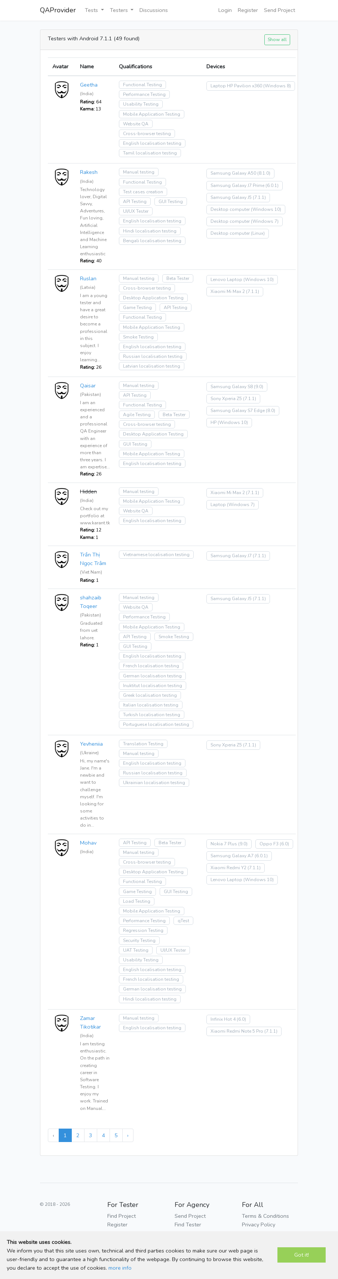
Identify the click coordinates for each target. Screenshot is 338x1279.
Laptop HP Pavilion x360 (236, 86)
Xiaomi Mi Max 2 (228, 291)
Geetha (89, 84)
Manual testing (138, 172)
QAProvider (58, 10)
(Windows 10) (266, 209)
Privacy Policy (258, 1224)
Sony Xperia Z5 (226, 399)
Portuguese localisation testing (156, 724)
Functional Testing (142, 85)
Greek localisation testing (150, 695)
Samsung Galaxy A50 (233, 173)
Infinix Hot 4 (223, 1019)
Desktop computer (230, 209)
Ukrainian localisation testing (154, 783)
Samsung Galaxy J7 (231, 556)
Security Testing (139, 940)
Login (225, 10)
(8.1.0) (263, 173)
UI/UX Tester (135, 211)
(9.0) (258, 387)
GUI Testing (171, 202)
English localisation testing (152, 143)
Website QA (135, 124)
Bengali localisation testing (152, 241)
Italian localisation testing (150, 705)
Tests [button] (92, 10)
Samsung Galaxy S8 (232, 387)
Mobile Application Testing (151, 114)
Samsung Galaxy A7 (232, 856)
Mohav (88, 842)
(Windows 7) (265, 221)
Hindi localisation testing (149, 231)
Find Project (121, 1216)
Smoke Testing (138, 337)
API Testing (135, 202)
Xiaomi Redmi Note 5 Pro (237, 1031)
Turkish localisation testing (151, 715)
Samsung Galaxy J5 (231, 197)
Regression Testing (143, 930)
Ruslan (88, 278)
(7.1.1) (259, 197)
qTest (183, 921)
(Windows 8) (277, 86)
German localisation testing (152, 676)
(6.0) (284, 844)
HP (213, 422)
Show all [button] (277, 39)
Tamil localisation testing (150, 153)
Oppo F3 (269, 844)
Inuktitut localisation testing (152, 686)
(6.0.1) (272, 185)
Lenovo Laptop (226, 280)
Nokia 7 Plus (224, 844)
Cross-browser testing (147, 134)
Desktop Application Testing (153, 298)
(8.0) (270, 411)
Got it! (301, 1254)
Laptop (218, 505)
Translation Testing (143, 744)
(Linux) (258, 233)
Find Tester (188, 1224)
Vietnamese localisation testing (156, 555)
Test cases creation (143, 192)
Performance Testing (144, 94)
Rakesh (89, 172)
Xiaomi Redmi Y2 (228, 868)
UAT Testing (135, 950)
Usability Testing (141, 104)
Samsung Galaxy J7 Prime (237, 185)
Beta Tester (177, 278)
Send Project (279, 10)
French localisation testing (151, 666)
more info (120, 1268)
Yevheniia (91, 744)
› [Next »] (128, 1135)
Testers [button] (119, 10)
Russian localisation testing (152, 356)
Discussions (153, 10)
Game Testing (137, 308)
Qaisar (88, 385)
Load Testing (136, 901)
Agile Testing (137, 415)
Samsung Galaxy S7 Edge (238, 411)
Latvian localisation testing (151, 366)
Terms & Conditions (265, 1216)
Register (248, 10)
